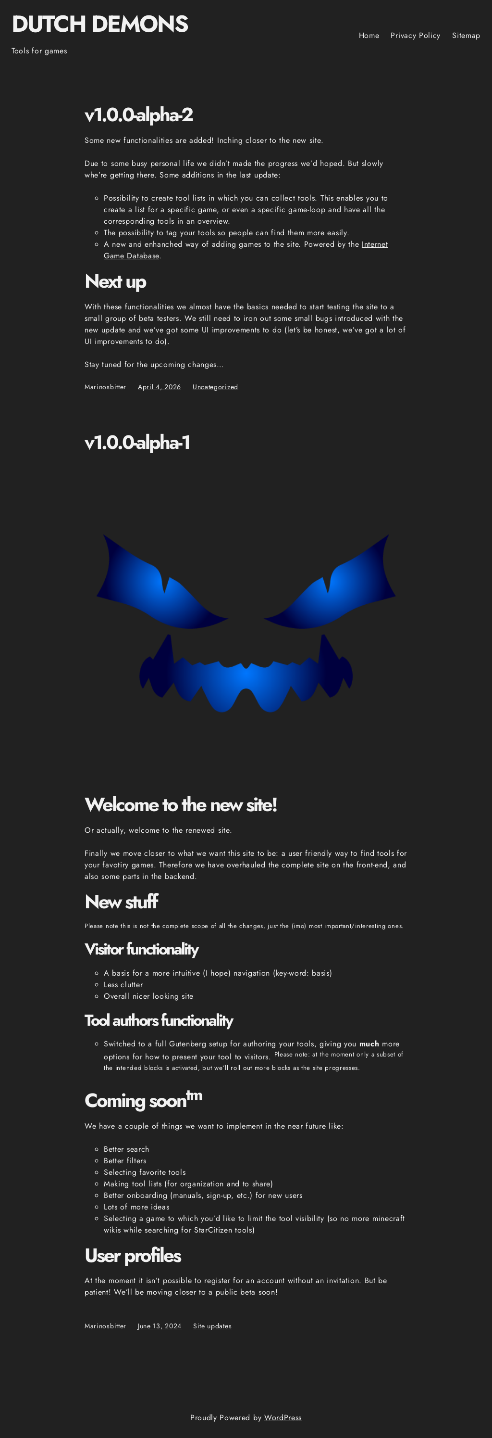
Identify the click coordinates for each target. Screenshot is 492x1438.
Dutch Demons (99, 23)
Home (369, 35)
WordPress (283, 1417)
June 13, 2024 (160, 1326)
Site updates (212, 1326)
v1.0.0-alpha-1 (137, 442)
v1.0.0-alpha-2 (138, 115)
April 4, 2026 (159, 387)
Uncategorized (215, 387)
